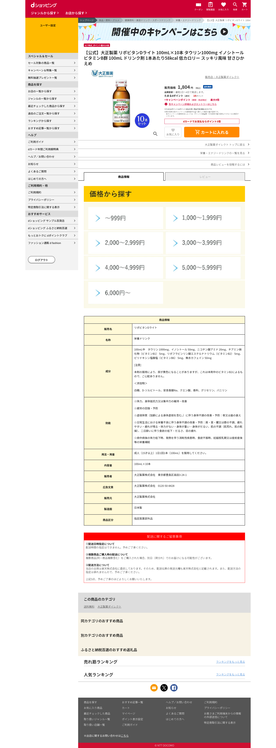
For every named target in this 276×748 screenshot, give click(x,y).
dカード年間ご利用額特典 (43, 149)
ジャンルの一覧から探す (42, 98)
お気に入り (173, 134)
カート (126, 708)
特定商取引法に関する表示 (44, 207)
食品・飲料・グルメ (109, 20)
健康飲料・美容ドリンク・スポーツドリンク (147, 20)
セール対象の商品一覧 (41, 63)
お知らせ (33, 164)
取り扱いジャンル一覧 (97, 719)
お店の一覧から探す (40, 91)
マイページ (128, 713)
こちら (125, 735)
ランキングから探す (40, 121)
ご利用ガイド (36, 142)
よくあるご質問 (37, 171)
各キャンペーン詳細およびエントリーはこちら (193, 104)
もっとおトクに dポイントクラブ (47, 235)
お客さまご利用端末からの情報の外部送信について (222, 715)
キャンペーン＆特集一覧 (42, 70)
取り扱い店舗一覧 (94, 725)
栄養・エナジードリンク (188, 20)
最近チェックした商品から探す (46, 106)
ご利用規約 (34, 192)
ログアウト (41, 260)
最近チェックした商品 (97, 713)
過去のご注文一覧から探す (44, 113)
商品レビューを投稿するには (228, 164)
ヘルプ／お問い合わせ (41, 156)
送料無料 (89, 606)
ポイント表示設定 (132, 719)
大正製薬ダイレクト (109, 606)
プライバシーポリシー (41, 199)
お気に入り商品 (93, 708)
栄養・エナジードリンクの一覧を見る (222, 153)
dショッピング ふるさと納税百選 (47, 228)
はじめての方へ (37, 179)
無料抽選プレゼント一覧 (42, 77)
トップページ (87, 20)
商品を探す (90, 702)
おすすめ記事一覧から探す (44, 128)
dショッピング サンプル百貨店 (46, 220)
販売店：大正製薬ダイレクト (222, 77)
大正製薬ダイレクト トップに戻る (225, 144)
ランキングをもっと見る (230, 661)
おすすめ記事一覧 (132, 702)
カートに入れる (212, 132)
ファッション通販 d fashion (44, 243)
